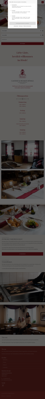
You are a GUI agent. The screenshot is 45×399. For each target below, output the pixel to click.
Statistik (22, 17)
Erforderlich (22, 6)
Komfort (22, 11)
